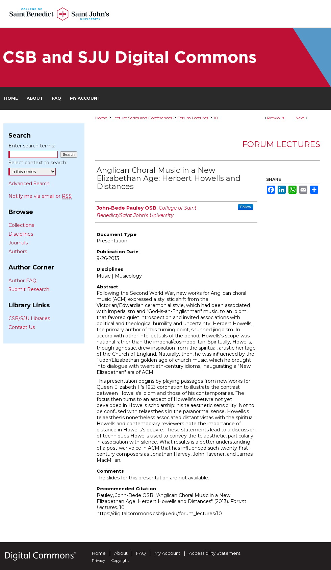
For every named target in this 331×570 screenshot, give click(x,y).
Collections (21, 225)
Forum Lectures (192, 117)
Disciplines (20, 234)
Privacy (98, 560)
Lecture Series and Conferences (142, 117)
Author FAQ (22, 281)
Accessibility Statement (214, 553)
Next (300, 117)
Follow (245, 207)
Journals (18, 243)
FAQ (141, 553)
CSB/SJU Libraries (29, 318)
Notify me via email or (40, 196)
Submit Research (28, 289)
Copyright (120, 560)
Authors (17, 251)
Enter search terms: (31, 146)
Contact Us (21, 327)
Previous (275, 117)
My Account (167, 553)
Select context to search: (37, 163)
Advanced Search (29, 184)
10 (215, 117)
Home (101, 117)
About (121, 553)
